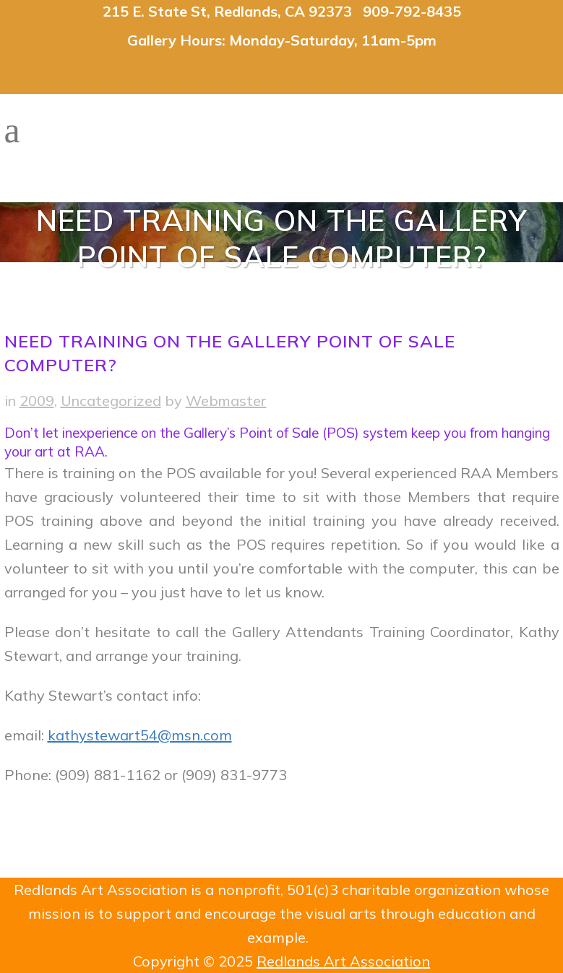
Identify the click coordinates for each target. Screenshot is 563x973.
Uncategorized (111, 401)
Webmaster (226, 401)
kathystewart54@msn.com (140, 735)
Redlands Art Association (343, 961)
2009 (37, 401)
